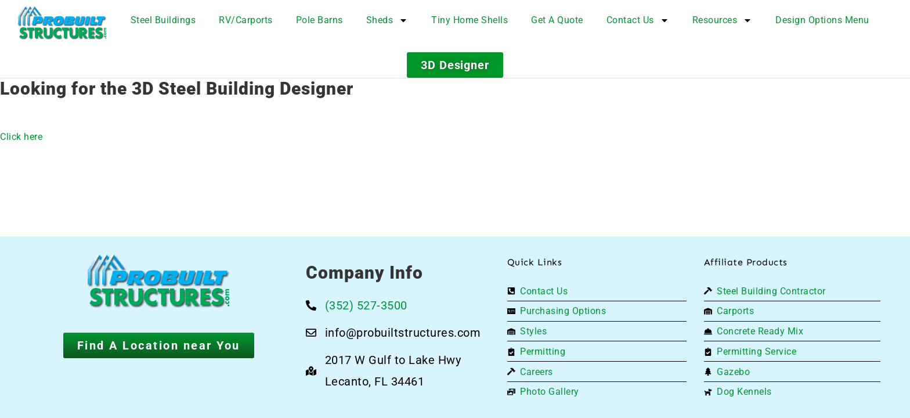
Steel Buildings (163, 20)
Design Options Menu (822, 20)
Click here (21, 136)
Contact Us (637, 20)
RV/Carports (246, 20)
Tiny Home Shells (469, 20)
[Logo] (62, 23)
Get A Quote (557, 20)
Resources (722, 20)
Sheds (387, 20)
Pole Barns (319, 20)
